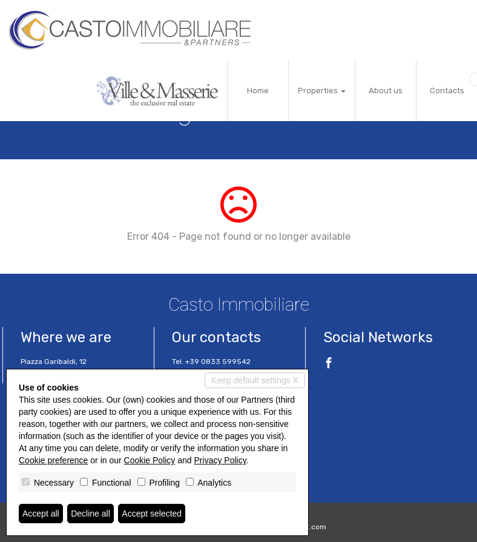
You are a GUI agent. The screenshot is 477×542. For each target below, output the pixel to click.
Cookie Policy (150, 460)
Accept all (40, 513)
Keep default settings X (254, 380)
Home (258, 90)
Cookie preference (53, 460)
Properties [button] (322, 90)
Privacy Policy (220, 460)
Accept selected (152, 513)
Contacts (447, 90)
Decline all (90, 513)
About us (386, 90)
